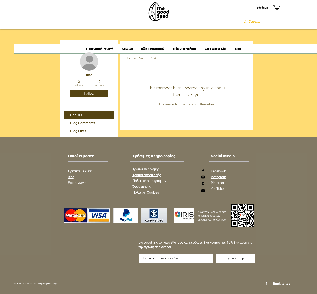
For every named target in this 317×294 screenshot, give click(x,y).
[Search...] (262, 21)
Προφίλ (76, 115)
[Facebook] (203, 170)
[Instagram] (203, 177)
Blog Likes (78, 131)
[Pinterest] (203, 184)
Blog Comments (82, 123)
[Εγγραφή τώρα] (235, 258)
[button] (276, 7)
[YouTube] (203, 190)
